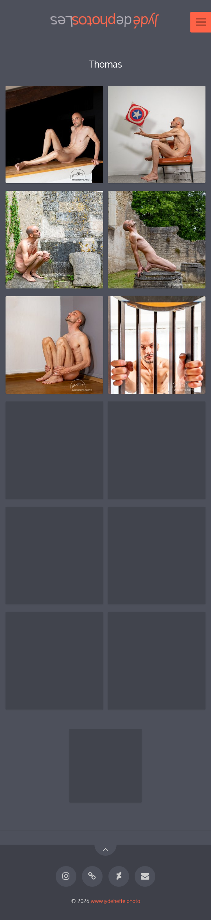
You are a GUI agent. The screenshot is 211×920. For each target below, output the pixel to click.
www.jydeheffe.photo (115, 900)
